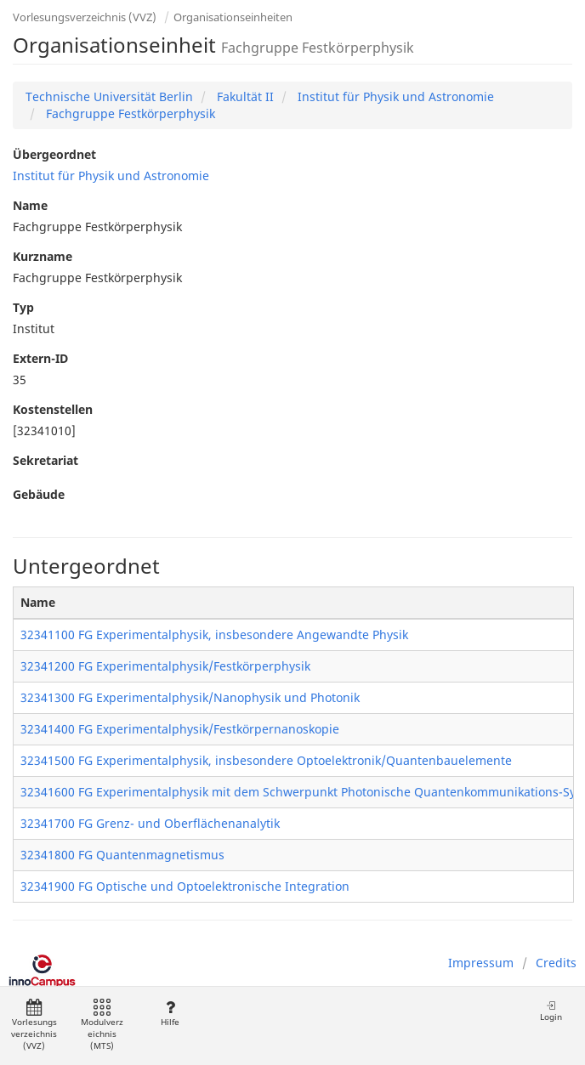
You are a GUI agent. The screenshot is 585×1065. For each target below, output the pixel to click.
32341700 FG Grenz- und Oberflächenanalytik (150, 823)
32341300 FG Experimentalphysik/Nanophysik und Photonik (190, 697)
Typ (23, 307)
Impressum (481, 963)
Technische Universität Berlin (109, 96)
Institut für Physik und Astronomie (394, 96)
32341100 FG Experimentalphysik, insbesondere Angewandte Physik (214, 634)
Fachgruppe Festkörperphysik (129, 113)
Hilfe (169, 1014)
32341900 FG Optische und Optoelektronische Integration (184, 886)
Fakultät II (243, 96)
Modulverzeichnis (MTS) (102, 1025)
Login (551, 1011)
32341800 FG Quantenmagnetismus (122, 855)
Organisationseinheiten (232, 17)
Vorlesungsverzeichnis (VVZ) (84, 17)
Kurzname (42, 256)
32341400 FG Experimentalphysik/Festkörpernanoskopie (179, 729)
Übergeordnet (54, 154)
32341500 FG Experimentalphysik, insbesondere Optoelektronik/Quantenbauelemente (266, 760)
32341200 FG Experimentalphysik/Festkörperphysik (165, 666)
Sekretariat (45, 460)
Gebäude (39, 494)
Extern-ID (40, 358)
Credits (556, 963)
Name (30, 205)
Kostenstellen (53, 409)
